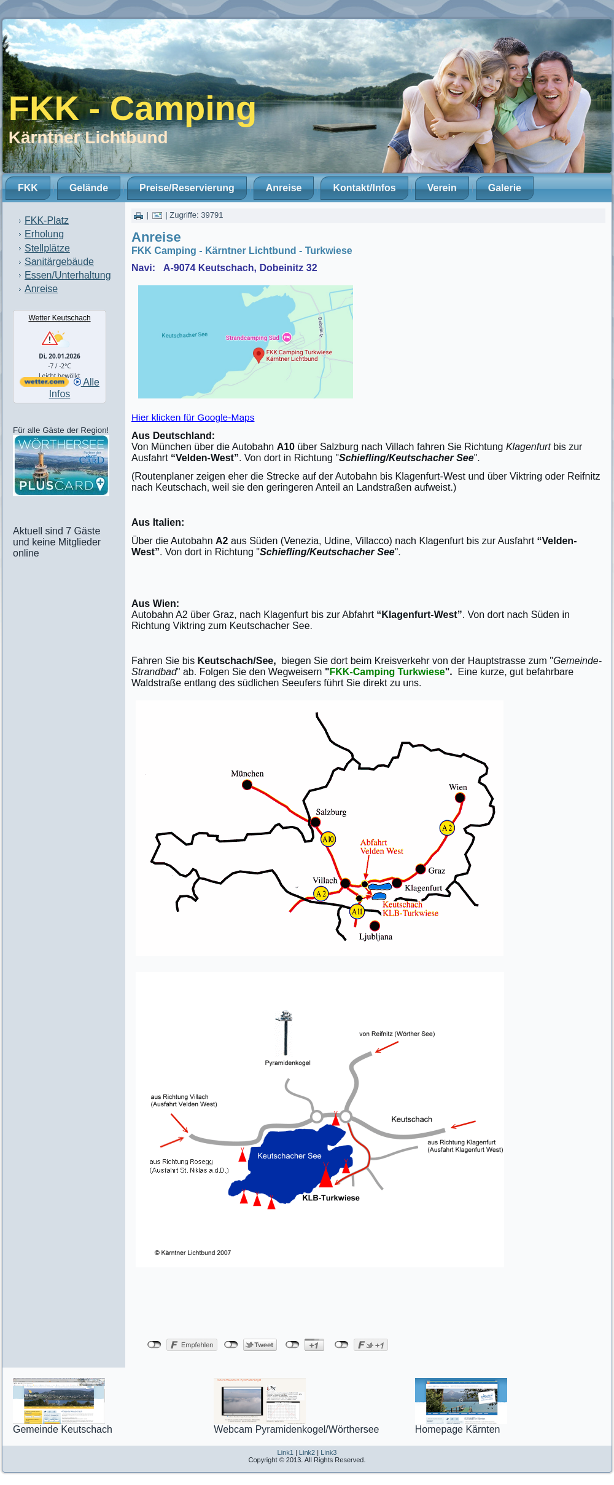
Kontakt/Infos (364, 188)
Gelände (88, 188)
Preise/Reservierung (187, 188)
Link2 (307, 1452)
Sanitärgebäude (59, 261)
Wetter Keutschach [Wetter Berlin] (59, 318)
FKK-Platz (47, 220)
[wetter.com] (44, 383)
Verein (442, 188)
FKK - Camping (133, 108)
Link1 (285, 1452)
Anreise (284, 188)
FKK (28, 188)
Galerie (504, 188)
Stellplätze (47, 248)
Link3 (328, 1452)
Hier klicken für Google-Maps (192, 417)
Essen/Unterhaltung (68, 275)
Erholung (44, 234)
